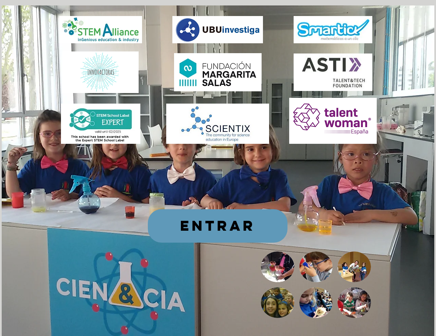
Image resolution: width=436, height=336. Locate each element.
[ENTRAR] (217, 226)
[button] (277, 266)
